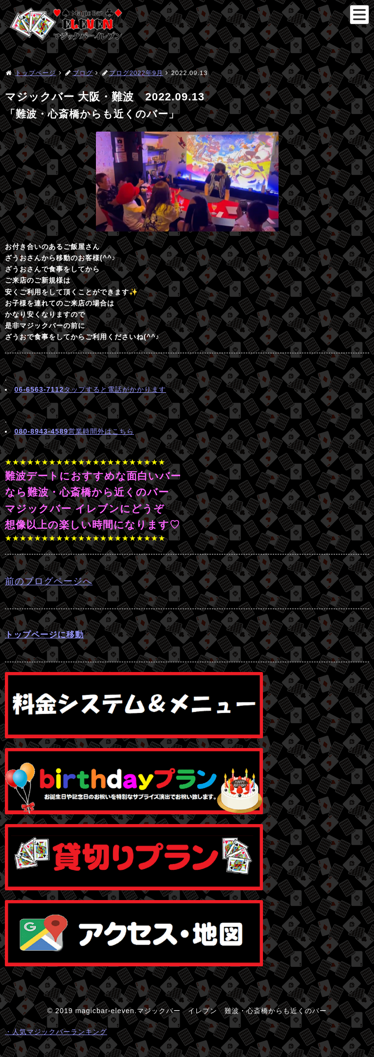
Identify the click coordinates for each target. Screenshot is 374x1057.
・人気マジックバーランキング (56, 1032)
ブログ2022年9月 (136, 73)
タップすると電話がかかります (90, 389)
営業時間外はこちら (74, 431)
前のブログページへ (49, 581)
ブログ (83, 73)
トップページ (35, 73)
